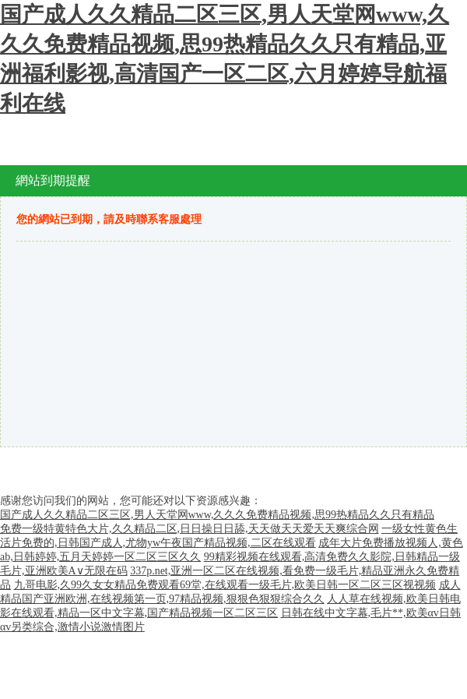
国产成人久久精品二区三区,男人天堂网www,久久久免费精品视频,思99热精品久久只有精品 (217, 515)
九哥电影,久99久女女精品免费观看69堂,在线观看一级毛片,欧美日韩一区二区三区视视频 (225, 585)
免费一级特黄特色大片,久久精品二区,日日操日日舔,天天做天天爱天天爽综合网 (189, 529)
